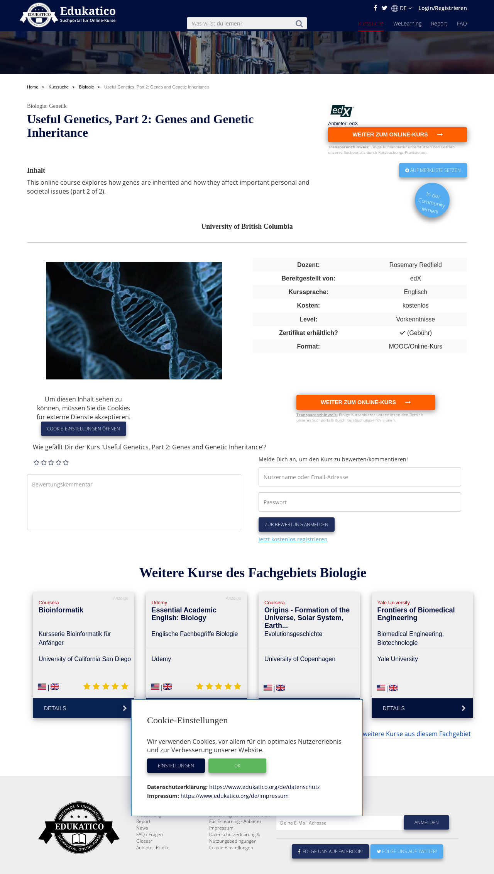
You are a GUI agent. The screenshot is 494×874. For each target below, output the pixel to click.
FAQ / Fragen (149, 861)
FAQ (462, 23)
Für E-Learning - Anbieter (235, 848)
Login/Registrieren (442, 8)
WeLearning (407, 23)
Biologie (36, 106)
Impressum (221, 855)
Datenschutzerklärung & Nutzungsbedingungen (234, 864)
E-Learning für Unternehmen (239, 841)
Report (439, 23)
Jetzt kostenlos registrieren (293, 539)
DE (401, 8)
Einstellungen (176, 765)
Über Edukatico (225, 835)
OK (237, 765)
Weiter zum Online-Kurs (366, 402)
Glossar (144, 868)
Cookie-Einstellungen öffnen (83, 428)
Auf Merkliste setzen (433, 170)
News (142, 855)
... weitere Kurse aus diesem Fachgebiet (414, 733)
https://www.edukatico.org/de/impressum (234, 795)
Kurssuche (371, 23)
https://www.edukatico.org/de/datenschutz (264, 787)
